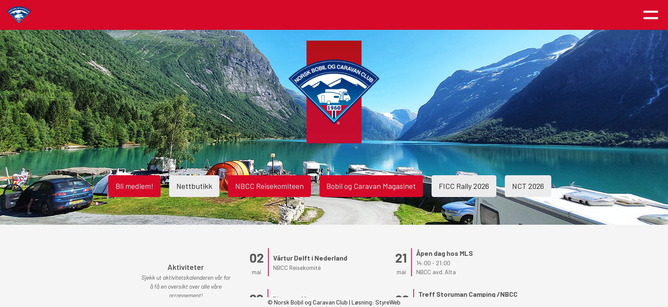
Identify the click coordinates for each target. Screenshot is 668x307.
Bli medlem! (134, 186)
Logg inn (526, 15)
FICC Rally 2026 (464, 186)
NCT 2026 (528, 186)
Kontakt (475, 15)
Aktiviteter (244, 15)
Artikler (192, 15)
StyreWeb (387, 302)
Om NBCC (301, 15)
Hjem (156, 15)
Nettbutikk (194, 186)
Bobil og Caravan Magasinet (371, 186)
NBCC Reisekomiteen (269, 186)
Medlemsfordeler (362, 15)
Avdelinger (424, 15)
